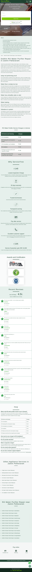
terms (21, 21)
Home (2, 55)
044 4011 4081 (28, 462)
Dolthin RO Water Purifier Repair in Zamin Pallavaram (12, 55)
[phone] (27, 2)
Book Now (16, 18)
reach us (15, 198)
